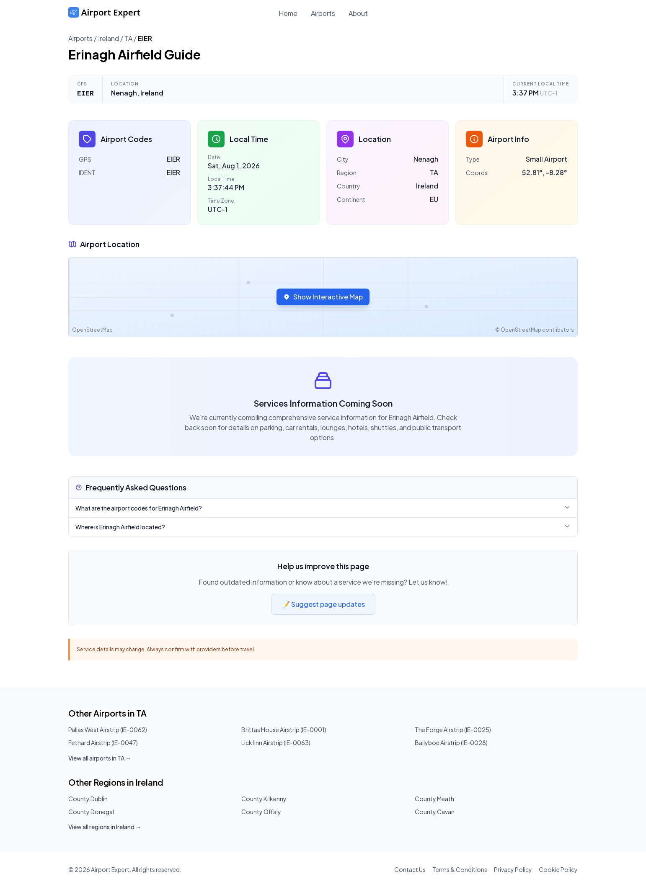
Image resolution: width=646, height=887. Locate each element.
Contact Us (410, 869)
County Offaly (261, 811)
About (358, 13)
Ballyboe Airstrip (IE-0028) (451, 742)
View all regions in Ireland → (104, 826)
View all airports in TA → (99, 758)
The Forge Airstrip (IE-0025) (453, 729)
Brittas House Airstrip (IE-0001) (283, 729)
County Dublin (88, 798)
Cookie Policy (558, 869)
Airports (323, 13)
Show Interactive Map (323, 296)
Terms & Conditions (459, 869)
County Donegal (91, 811)
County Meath (434, 798)
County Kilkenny (264, 798)
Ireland (108, 38)
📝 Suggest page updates (323, 604)
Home (288, 13)
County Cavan (435, 811)
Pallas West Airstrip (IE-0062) (107, 729)
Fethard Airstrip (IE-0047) (103, 742)
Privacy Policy (513, 869)
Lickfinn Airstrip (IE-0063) (275, 742)
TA (128, 38)
